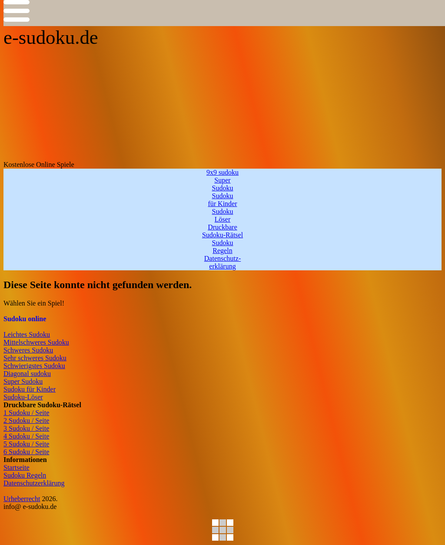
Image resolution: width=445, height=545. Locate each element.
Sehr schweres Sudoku (34, 358)
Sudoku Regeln (24, 475)
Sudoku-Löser (23, 397)
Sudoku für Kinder (29, 389)
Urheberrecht (21, 498)
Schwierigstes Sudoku (34, 365)
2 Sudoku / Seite (26, 420)
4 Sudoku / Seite (26, 436)
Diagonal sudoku (27, 373)
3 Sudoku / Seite (26, 428)
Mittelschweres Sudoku (36, 342)
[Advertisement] (222, 95)
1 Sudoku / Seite (26, 412)
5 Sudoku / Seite (26, 444)
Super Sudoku (23, 381)
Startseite (16, 467)
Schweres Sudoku (28, 350)
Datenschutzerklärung (33, 483)
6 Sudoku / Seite (26, 451)
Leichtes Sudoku (26, 334)
